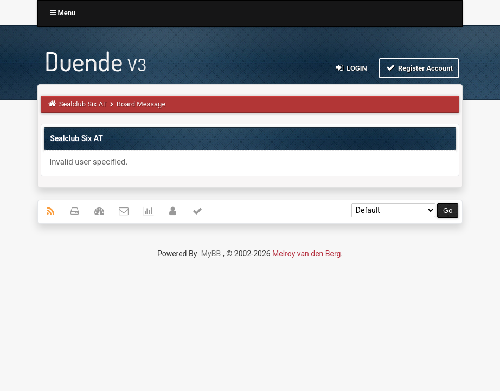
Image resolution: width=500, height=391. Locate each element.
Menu (62, 13)
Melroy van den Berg (306, 253)
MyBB (211, 253)
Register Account (419, 67)
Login (350, 67)
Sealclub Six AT (83, 104)
